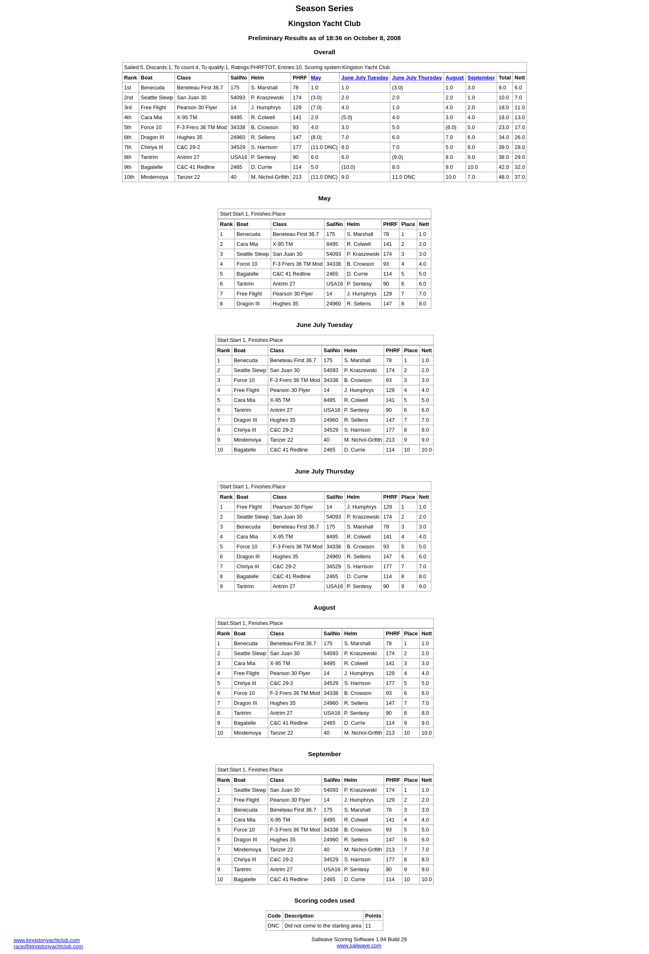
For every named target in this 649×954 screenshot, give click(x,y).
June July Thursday (417, 77)
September (481, 77)
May (316, 77)
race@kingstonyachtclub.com (48, 946)
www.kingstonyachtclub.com (47, 940)
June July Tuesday (365, 77)
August (455, 77)
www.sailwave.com (359, 945)
